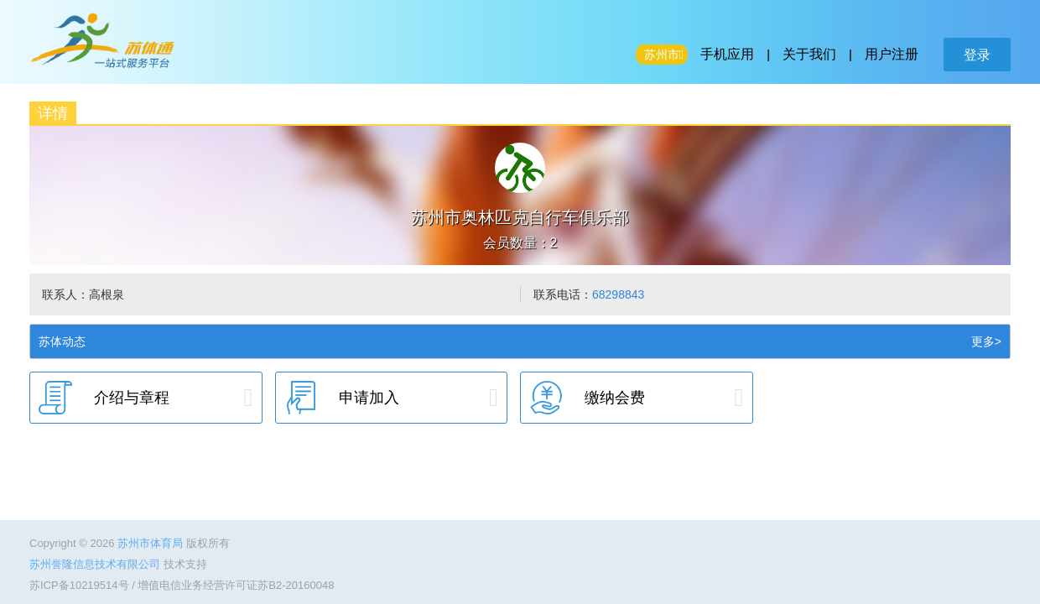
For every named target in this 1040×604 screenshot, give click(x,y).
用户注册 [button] (891, 54)
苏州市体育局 (151, 543)
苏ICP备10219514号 (79, 585)
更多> (986, 341)
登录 (977, 55)
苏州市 (661, 54)
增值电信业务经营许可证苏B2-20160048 (236, 585)
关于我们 (809, 54)
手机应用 (727, 54)
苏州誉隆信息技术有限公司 (96, 564)
